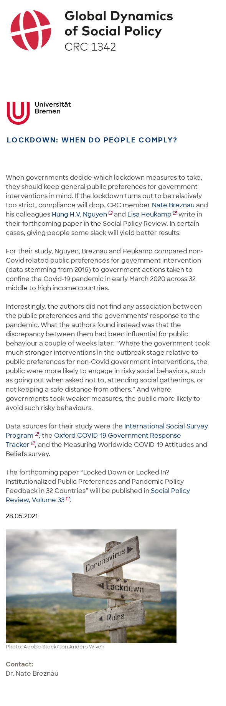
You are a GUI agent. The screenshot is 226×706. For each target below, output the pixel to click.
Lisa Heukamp (149, 214)
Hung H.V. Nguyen (79, 214)
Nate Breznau (173, 205)
